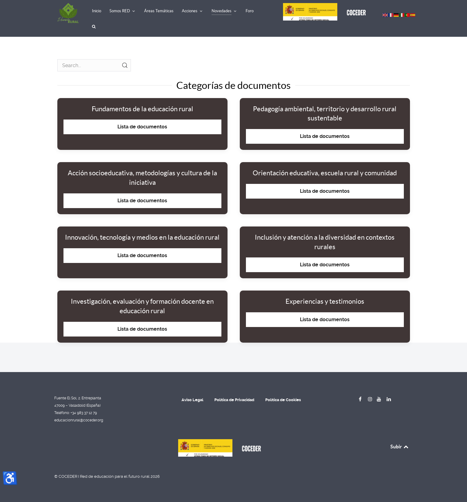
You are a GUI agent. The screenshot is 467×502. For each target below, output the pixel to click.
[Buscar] (95, 27)
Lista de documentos (142, 127)
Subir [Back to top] (399, 446)
